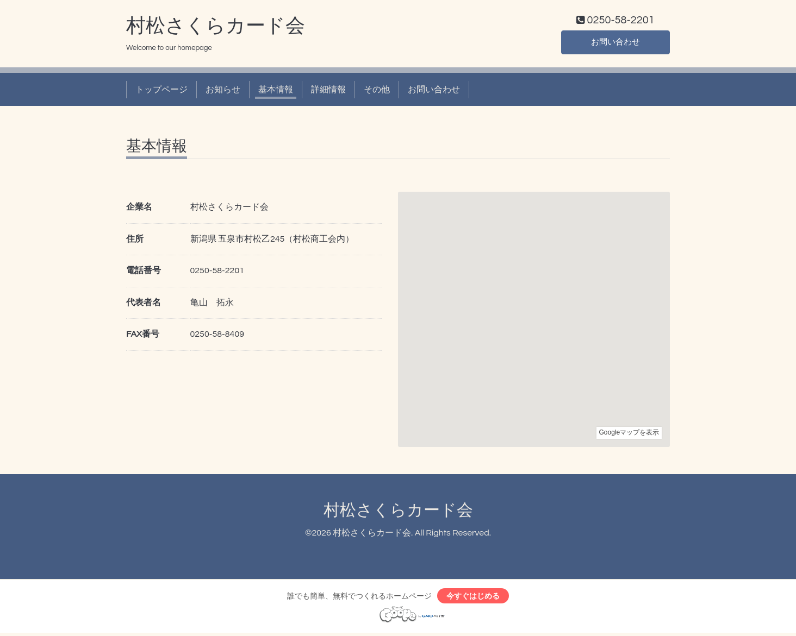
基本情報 (275, 91)
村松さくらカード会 (215, 27)
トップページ (161, 91)
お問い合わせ (615, 43)
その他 (377, 91)
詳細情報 (328, 91)
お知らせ (223, 91)
